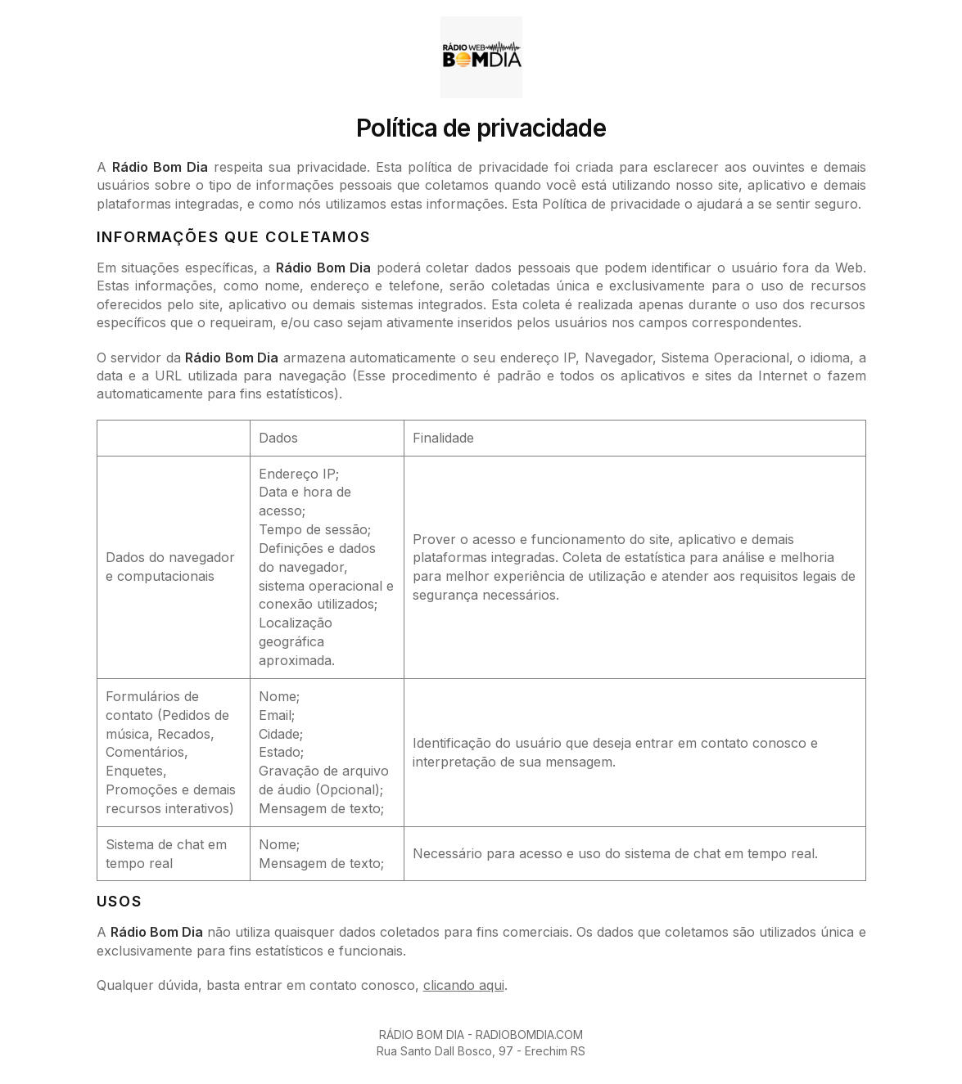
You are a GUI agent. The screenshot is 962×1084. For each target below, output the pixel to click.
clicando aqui (463, 985)
